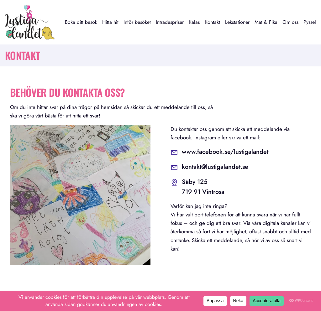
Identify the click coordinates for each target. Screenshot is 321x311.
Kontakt (212, 22)
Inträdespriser (170, 22)
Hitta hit (110, 22)
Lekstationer (237, 22)
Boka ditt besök (81, 22)
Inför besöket (137, 22)
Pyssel (309, 22)
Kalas (194, 22)
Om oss (290, 22)
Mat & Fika (266, 22)
